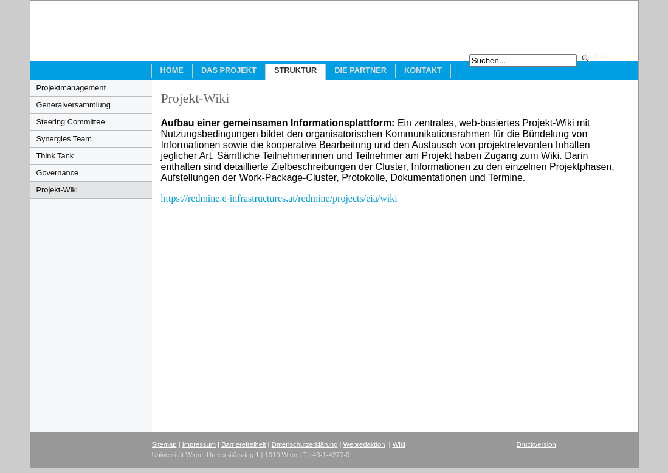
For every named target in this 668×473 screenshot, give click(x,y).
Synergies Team (64, 138)
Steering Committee (70, 121)
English (595, 56)
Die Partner (360, 70)
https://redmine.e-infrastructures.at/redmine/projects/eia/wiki (281, 198)
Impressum (199, 444)
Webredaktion (364, 444)
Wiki (399, 444)
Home (172, 70)
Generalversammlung (73, 104)
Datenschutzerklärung (305, 444)
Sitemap (164, 444)
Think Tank (55, 155)
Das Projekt (229, 70)
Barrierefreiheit (243, 444)
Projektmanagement (71, 87)
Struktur (295, 70)
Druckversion (536, 444)
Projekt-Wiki (57, 189)
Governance (57, 172)
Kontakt (423, 70)
